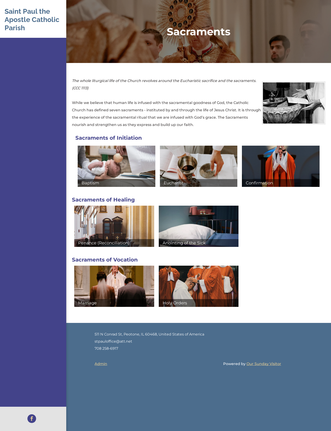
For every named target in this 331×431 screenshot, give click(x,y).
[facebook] (31, 419)
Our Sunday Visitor (263, 364)
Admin (101, 364)
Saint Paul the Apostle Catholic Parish (32, 19)
